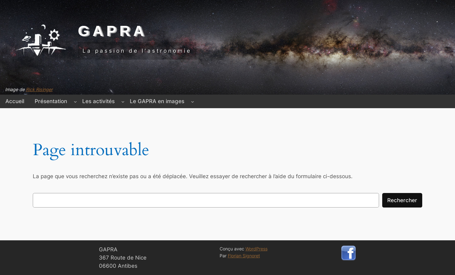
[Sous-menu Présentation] (75, 101)
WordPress (256, 248)
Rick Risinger (39, 89)
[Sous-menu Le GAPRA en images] (192, 101)
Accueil (14, 101)
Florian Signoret (244, 255)
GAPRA (112, 30)
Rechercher (402, 200)
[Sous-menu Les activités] (122, 101)
